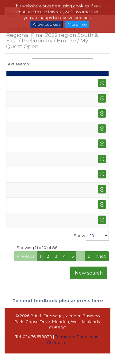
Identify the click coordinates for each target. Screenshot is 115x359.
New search (89, 278)
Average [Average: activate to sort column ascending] (75, 76)
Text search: (49, 63)
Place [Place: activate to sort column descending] (15, 76)
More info (77, 24)
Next (101, 261)
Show (91, 241)
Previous (25, 261)
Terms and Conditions (76, 342)
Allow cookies (46, 24)
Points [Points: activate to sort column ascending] (43, 76)
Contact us (57, 348)
